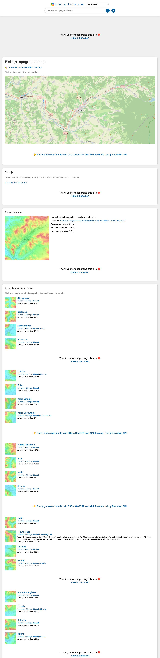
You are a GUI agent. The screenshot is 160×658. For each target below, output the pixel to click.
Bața (20, 385)
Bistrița (43, 563)
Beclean (43, 374)
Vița (20, 458)
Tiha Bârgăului (46, 535)
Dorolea (22, 546)
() (92, 220)
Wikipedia (9, 183)
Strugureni (23, 298)
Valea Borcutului (26, 412)
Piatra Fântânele (26, 444)
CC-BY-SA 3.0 (20, 183)
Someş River (24, 325)
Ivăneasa (22, 339)
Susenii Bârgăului (27, 592)
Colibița (22, 620)
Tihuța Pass (24, 531)
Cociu (42, 328)
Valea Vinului (24, 399)
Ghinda (21, 560)
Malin (20, 472)
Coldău (21, 371)
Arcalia (21, 486)
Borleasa (22, 312)
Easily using (82, 154)
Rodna (21, 633)
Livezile (22, 606)
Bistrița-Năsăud (32, 301)
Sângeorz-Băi (45, 416)
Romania (21, 301)
